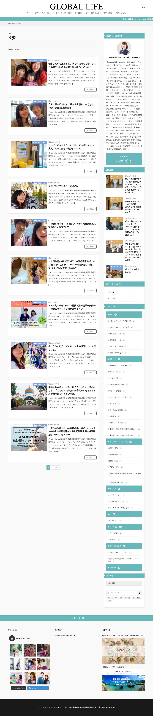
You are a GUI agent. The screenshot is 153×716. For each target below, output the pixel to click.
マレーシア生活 (117, 391)
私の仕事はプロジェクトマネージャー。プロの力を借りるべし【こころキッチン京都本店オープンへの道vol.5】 (133, 228)
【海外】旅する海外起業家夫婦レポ (124, 429)
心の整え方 (115, 520)
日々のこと (95, 13)
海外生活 (127, 598)
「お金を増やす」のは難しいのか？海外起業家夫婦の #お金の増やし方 (72, 225)
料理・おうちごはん (118, 501)
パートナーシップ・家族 (61, 13)
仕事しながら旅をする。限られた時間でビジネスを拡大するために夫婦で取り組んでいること (72, 65)
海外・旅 (45, 13)
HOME (12, 23)
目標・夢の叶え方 (118, 353)
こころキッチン (116, 177)
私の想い (114, 539)
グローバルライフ (112, 598)
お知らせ (114, 567)
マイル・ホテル (117, 372)
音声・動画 (107, 13)
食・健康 (78, 13)
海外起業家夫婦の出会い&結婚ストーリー (125, 474)
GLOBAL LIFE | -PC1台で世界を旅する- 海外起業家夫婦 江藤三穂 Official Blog (84, 707)
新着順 (10, 49)
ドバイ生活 (115, 378)
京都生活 (114, 416)
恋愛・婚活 (115, 448)
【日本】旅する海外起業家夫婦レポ (124, 435)
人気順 (17, 49)
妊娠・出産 (115, 461)
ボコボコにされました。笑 (133, 270)
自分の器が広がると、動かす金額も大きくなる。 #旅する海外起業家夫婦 (72, 106)
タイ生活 (114, 403)
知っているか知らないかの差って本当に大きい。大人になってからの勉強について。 (72, 147)
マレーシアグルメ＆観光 (120, 397)
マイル (109, 601)
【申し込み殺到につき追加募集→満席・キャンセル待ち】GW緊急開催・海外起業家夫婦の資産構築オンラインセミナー (72, 431)
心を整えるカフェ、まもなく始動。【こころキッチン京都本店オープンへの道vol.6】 (133, 206)
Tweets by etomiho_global (65, 635)
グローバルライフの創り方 (37, 60)
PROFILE (28, 13)
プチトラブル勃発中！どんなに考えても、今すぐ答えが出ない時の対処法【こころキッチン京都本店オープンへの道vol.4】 (133, 252)
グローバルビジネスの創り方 (122, 321)
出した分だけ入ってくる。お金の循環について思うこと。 (72, 348)
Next (56, 467)
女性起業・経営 (40, 101)
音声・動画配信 (117, 546)
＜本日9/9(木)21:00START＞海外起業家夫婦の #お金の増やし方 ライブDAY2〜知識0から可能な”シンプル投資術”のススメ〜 (71, 264)
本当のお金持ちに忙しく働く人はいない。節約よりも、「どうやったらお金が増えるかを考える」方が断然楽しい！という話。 (72, 390)
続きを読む (90, 89)
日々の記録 (115, 533)
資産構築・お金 (40, 183)
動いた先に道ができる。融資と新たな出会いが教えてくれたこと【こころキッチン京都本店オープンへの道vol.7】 (133, 186)
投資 (19, 23)
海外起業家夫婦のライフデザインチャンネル (123, 560)
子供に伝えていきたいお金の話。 (64, 186)
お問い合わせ (121, 13)
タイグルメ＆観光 (118, 410)
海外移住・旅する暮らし (120, 365)
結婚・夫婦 (115, 454)
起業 (121, 598)
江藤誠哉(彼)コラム (118, 482)
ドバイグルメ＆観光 (118, 384)
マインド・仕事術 (40, 142)
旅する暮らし (136, 598)
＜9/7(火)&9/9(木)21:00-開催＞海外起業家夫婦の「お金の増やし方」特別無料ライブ (72, 307)
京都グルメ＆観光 (118, 423)
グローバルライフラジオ (120, 552)
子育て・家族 (116, 467)
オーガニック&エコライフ (121, 508)
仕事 (36, 13)
